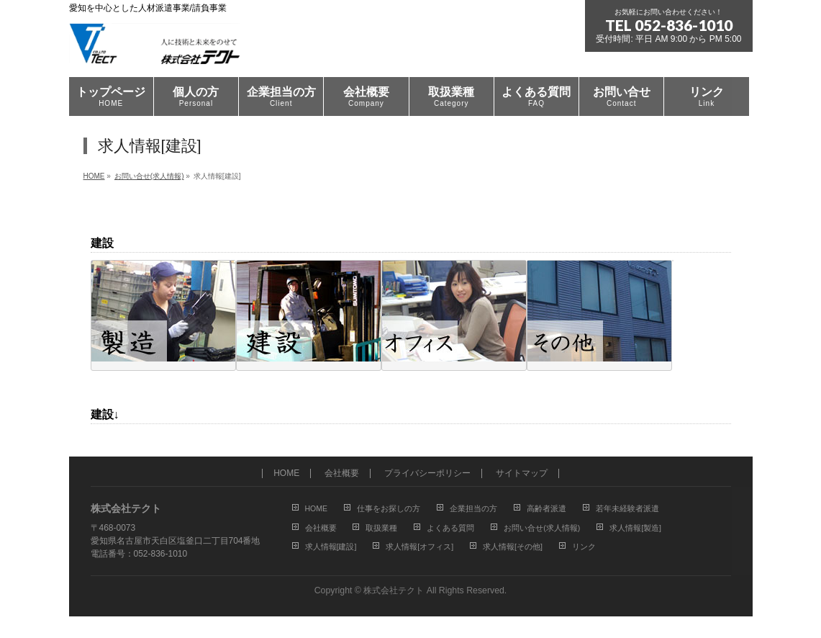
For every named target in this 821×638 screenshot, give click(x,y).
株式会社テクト (393, 590)
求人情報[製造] (635, 528)
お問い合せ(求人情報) (542, 528)
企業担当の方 (473, 508)
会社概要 (342, 473)
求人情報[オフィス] (419, 546)
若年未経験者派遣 (627, 508)
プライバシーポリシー (427, 473)
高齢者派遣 (546, 508)
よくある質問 (450, 528)
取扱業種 (381, 528)
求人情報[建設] (331, 546)
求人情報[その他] (513, 546)
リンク (584, 546)
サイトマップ (522, 473)
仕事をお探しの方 (388, 508)
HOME (286, 473)
